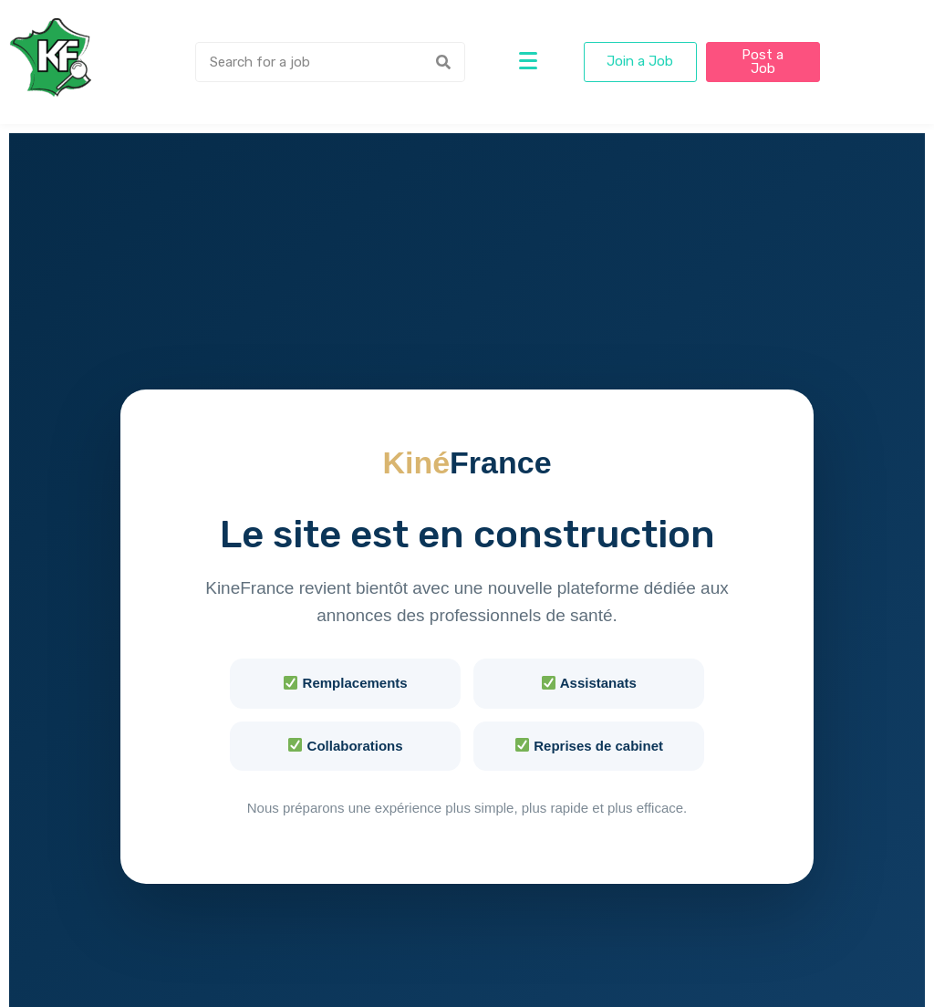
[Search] (443, 62)
